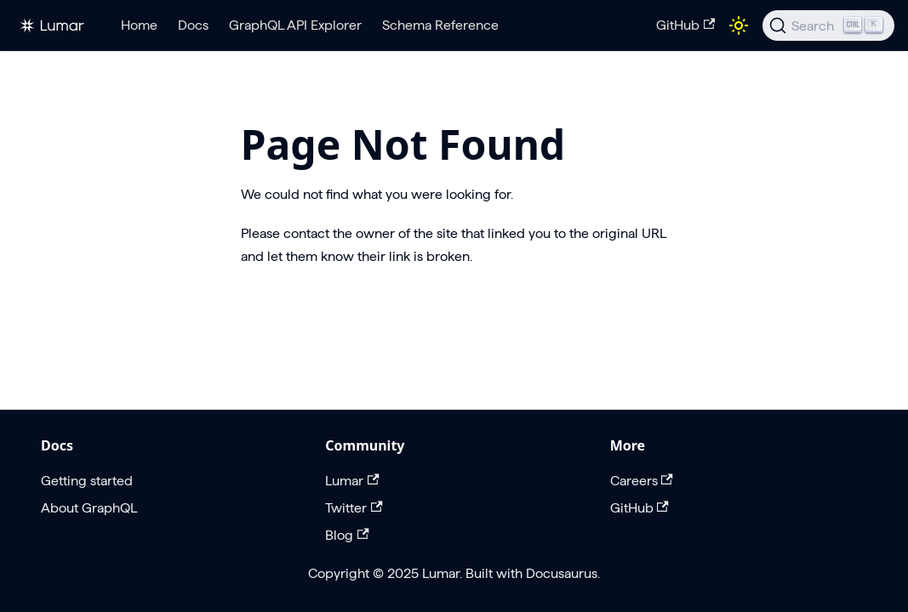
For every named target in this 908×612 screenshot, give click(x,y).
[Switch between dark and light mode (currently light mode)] (738, 25)
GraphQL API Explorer (295, 25)
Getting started (87, 480)
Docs (193, 25)
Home (139, 25)
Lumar (352, 480)
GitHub (685, 25)
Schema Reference (440, 25)
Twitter (353, 508)
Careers (641, 480)
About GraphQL (89, 508)
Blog (346, 535)
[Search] (828, 25)
